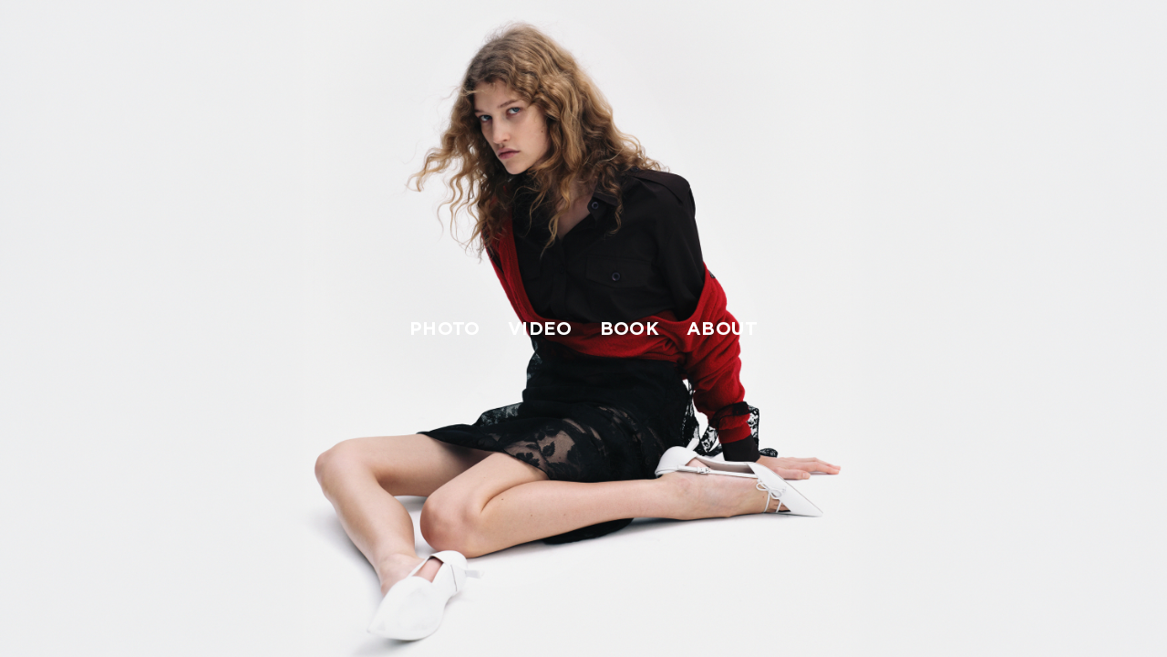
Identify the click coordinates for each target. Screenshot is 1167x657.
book (629, 328)
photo (444, 328)
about (722, 328)
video (540, 328)
